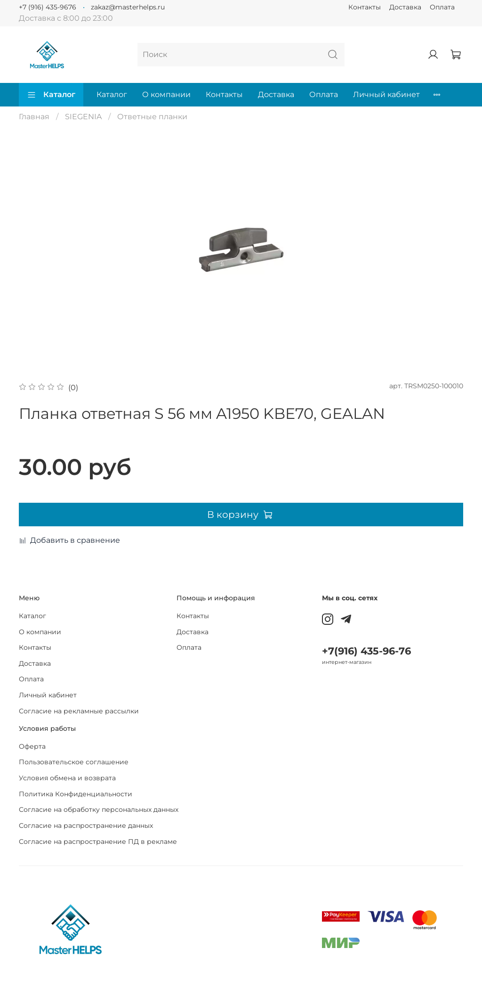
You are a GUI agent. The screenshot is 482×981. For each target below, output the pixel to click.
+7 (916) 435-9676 (47, 7)
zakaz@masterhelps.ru (128, 7)
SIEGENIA (83, 116)
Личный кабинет (386, 94)
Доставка (405, 7)
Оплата (442, 7)
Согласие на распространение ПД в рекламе (98, 841)
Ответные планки (152, 116)
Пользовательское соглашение (74, 762)
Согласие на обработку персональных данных (98, 809)
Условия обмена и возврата (67, 778)
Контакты (364, 7)
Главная (34, 116)
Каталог (51, 94)
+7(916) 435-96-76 (366, 651)
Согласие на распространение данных (86, 825)
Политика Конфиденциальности (75, 794)
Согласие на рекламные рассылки (79, 711)
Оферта (32, 746)
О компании (166, 94)
